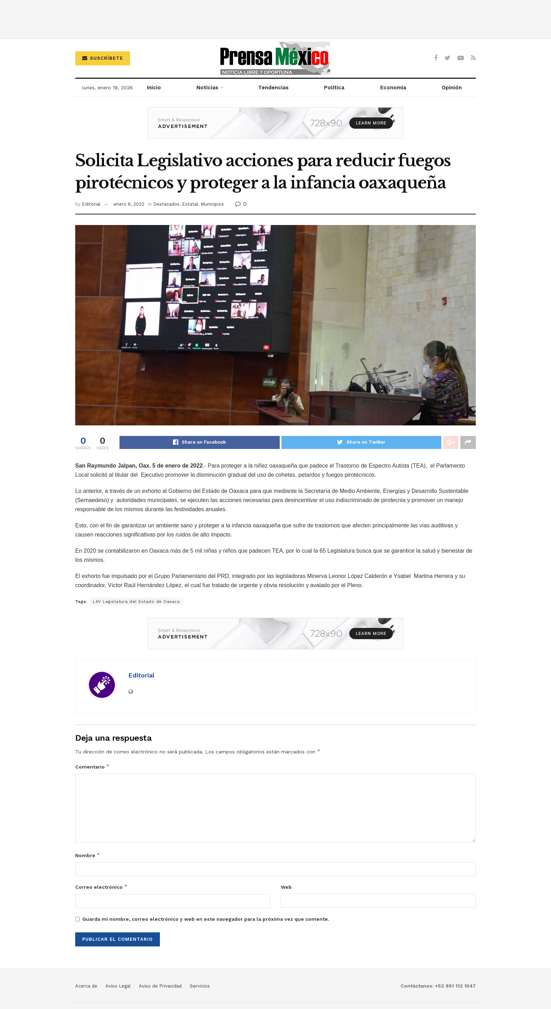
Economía (393, 87)
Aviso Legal (118, 986)
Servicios (200, 986)
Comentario (92, 767)
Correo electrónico (101, 888)
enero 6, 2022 (129, 204)
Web (286, 888)
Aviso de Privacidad (160, 986)
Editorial (91, 204)
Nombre (87, 856)
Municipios (212, 204)
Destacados (166, 204)
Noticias (207, 87)
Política (334, 87)
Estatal (190, 204)
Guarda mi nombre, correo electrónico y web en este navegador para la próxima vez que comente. (205, 919)
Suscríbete (102, 58)
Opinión (452, 87)
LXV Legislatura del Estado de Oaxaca (136, 601)
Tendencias (273, 87)
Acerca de (86, 986)
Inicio (154, 87)
